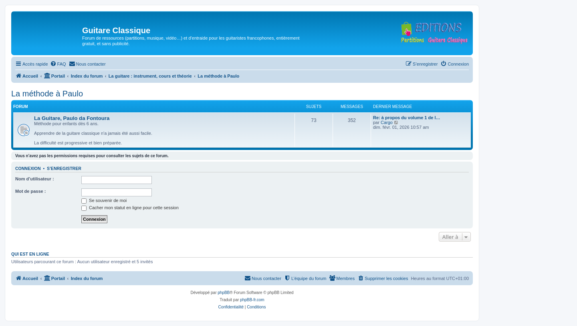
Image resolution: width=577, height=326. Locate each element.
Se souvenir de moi (104, 200)
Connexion (28, 168)
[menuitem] (58, 64)
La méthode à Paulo (47, 93)
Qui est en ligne (30, 254)
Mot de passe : (30, 191)
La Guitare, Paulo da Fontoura (71, 118)
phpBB (224, 292)
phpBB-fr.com (252, 300)
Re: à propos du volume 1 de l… (406, 117)
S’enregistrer (64, 168)
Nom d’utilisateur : (34, 178)
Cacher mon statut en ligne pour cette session (130, 207)
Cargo (387, 122)
